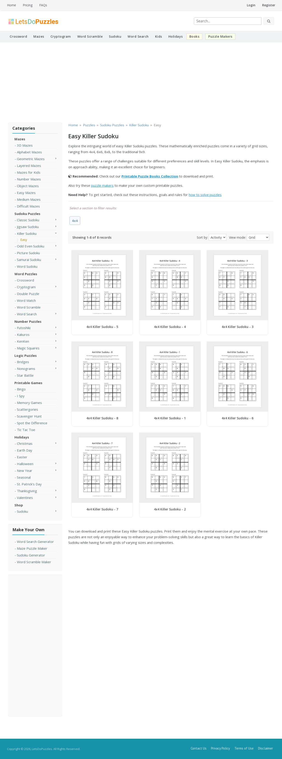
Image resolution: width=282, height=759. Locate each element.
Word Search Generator (35, 542)
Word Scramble (90, 36)
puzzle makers (102, 185)
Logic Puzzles (25, 355)
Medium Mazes (29, 199)
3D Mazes (25, 145)
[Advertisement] (141, 81)
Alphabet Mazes (29, 152)
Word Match (26, 300)
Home (11, 5)
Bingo (21, 389)
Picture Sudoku (28, 253)
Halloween (25, 464)
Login (251, 5)
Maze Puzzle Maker (32, 548)
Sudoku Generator (31, 555)
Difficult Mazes (28, 206)
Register (268, 5)
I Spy (21, 396)
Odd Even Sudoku (30, 246)
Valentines (25, 498)
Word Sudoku (27, 266)
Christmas (24, 443)
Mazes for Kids (28, 172)
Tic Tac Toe (26, 430)
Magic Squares (28, 348)
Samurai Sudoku (29, 260)
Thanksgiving (27, 491)
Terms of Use (244, 748)
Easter (22, 457)
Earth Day (24, 450)
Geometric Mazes (31, 159)
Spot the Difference (32, 423)
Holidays (175, 36)
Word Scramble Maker (34, 562)
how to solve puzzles (205, 194)
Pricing (27, 5)
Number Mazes (29, 179)
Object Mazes (28, 186)
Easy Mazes (26, 193)
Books (194, 36)
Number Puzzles (27, 321)
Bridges (23, 362)
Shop (18, 505)
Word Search (138, 36)
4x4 (75, 220)
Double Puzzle (28, 294)
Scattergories (27, 409)
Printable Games (28, 383)
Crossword (18, 36)
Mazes (38, 36)
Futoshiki (23, 328)
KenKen (23, 341)
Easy (23, 240)
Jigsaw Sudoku (28, 227)
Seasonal (24, 477)
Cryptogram (60, 36)
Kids (158, 36)
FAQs (43, 5)
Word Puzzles (25, 274)
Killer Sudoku (27, 233)
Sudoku (115, 36)
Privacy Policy (220, 748)
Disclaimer (265, 748)
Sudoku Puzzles (27, 213)
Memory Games (29, 403)
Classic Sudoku (28, 220)
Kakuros (23, 334)
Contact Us (198, 748)
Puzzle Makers (220, 36)
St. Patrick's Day (29, 484)
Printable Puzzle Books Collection (150, 176)
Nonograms (26, 369)
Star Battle (25, 375)
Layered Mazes (29, 166)
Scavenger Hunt (29, 416)
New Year (24, 470)
